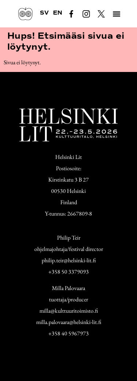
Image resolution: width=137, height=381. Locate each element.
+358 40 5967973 (68, 333)
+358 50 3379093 (68, 271)
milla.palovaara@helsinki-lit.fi (68, 322)
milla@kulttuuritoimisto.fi (68, 311)
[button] (116, 14)
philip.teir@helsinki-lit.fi (69, 260)
